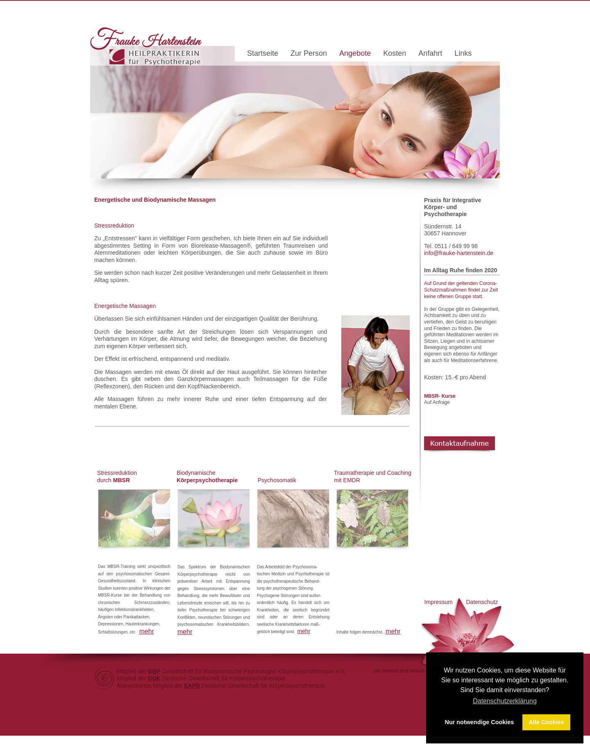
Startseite (262, 53)
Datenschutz (482, 602)
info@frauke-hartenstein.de (458, 253)
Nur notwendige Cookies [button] (479, 722)
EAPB (192, 685)
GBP (154, 671)
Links (463, 53)
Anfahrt (430, 53)
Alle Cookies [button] (546, 722)
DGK (154, 678)
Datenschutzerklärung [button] (505, 701)
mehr (146, 631)
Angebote (355, 53)
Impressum (438, 602)
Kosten (394, 53)
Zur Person (308, 53)
